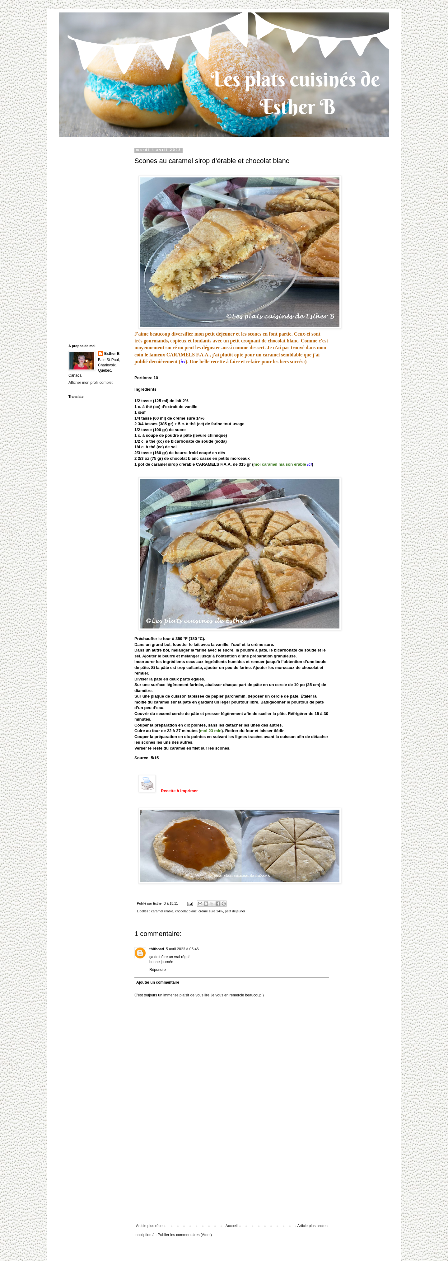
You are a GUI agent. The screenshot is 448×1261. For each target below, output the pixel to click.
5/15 (155, 757)
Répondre (157, 969)
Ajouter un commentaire (157, 982)
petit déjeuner (235, 911)
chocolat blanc (186, 911)
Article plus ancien (312, 1226)
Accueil (232, 1226)
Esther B (111, 353)
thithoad (156, 949)
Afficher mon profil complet (90, 382)
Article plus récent (151, 1226)
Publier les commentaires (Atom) (185, 1235)
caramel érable (162, 911)
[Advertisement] (231, 1177)
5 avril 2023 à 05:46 (182, 949)
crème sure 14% (210, 911)
